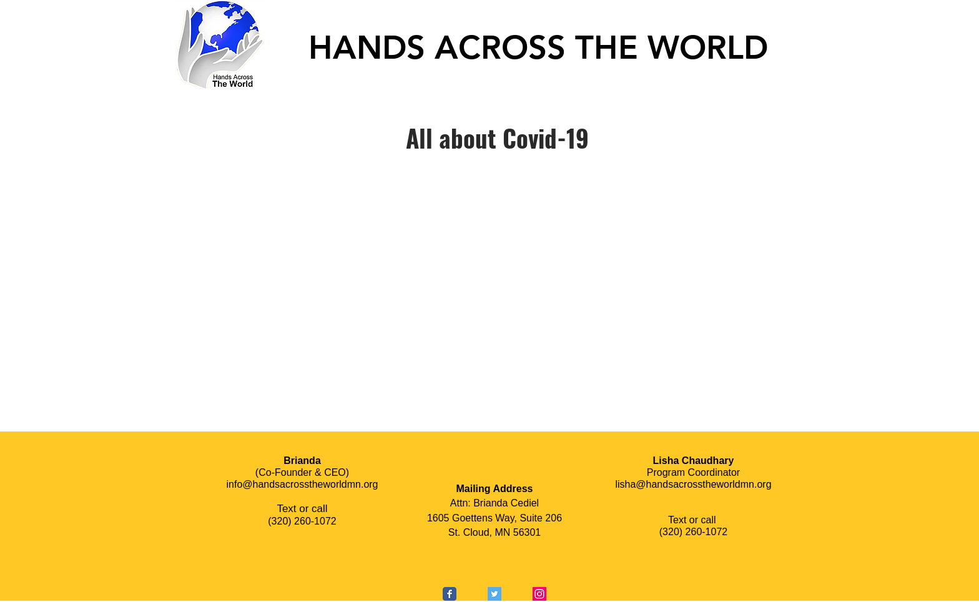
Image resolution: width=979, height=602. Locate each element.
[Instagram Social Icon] (539, 594)
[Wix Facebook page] (449, 594)
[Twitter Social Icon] (494, 594)
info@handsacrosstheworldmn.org (302, 484)
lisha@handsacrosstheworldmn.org (693, 484)
